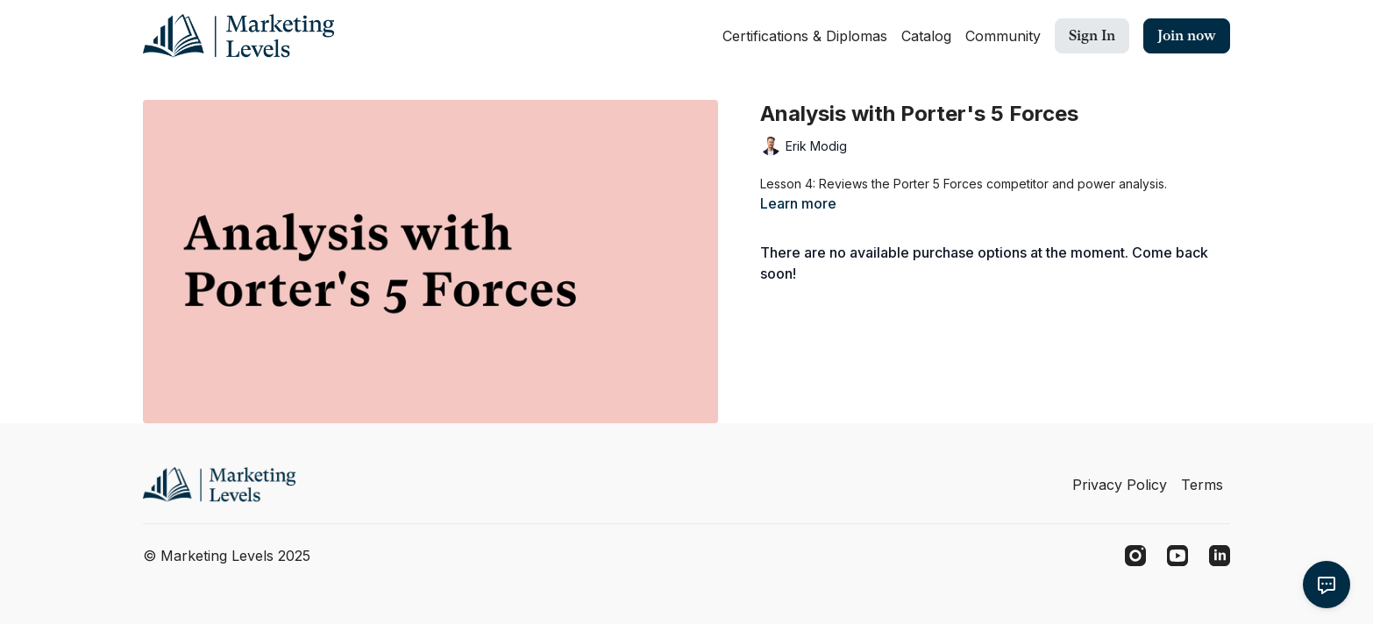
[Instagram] (1135, 555)
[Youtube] (1177, 555)
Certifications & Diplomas (804, 36)
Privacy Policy (1119, 484)
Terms (1202, 484)
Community (1003, 36)
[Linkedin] (1219, 555)
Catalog (926, 36)
